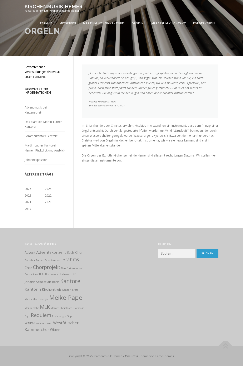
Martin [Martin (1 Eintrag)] (28, 299)
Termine (46, 23)
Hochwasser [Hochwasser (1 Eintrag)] (51, 274)
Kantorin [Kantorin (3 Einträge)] (33, 289)
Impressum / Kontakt (168, 23)
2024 (48, 189)
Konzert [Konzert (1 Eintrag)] (66, 289)
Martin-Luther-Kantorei (104, 23)
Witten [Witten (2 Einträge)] (55, 329)
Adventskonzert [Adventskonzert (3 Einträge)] (51, 252)
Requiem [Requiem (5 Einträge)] (41, 315)
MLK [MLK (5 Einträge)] (45, 307)
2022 (48, 195)
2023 (28, 195)
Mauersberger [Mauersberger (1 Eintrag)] (40, 299)
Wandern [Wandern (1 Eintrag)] (41, 323)
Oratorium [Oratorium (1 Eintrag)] (78, 308)
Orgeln (138, 23)
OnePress (131, 356)
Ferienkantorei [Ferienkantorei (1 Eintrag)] (74, 268)
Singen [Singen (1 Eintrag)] (70, 316)
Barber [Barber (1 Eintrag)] (40, 260)
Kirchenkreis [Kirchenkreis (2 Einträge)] (51, 289)
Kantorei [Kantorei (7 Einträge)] (70, 281)
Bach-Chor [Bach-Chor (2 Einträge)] (75, 252)
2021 (28, 202)
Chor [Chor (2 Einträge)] (28, 267)
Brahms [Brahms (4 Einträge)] (71, 259)
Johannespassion (36, 160)
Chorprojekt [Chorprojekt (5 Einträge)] (46, 267)
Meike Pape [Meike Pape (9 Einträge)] (65, 297)
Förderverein (204, 23)
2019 (28, 209)
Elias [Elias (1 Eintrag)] (63, 268)
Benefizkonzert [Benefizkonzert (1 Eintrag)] (53, 260)
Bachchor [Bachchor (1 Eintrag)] (30, 260)
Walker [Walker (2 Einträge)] (30, 323)
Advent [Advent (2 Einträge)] (30, 252)
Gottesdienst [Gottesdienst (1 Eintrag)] (31, 274)
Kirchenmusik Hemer (54, 6)
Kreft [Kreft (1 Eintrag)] (75, 289)
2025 (28, 189)
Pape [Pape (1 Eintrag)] (27, 316)
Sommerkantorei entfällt (41, 136)
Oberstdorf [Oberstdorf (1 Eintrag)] (65, 308)
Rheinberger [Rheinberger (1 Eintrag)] (59, 316)
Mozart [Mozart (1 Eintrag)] (55, 308)
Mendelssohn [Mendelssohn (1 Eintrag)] (32, 308)
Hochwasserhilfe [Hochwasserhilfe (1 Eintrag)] (68, 274)
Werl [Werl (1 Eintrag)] (49, 323)
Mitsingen (68, 23)
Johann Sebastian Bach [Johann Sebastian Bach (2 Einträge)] (42, 282)
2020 (48, 202)
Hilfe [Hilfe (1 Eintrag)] (41, 274)
